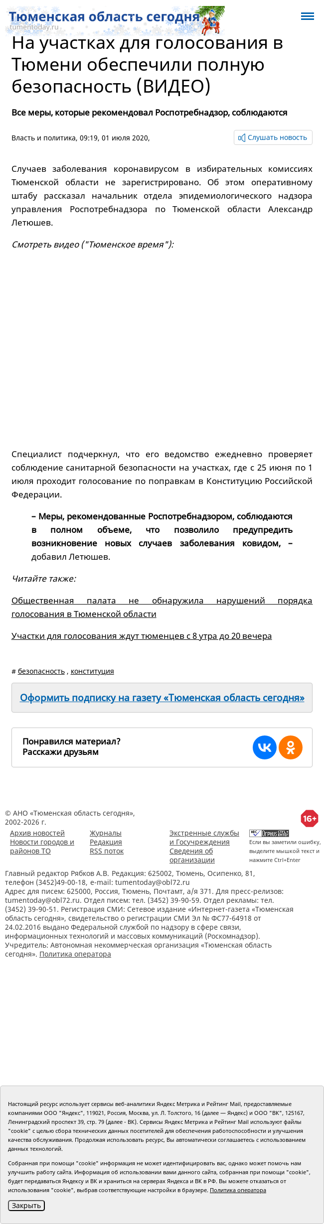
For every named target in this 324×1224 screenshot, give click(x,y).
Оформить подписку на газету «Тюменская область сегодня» (162, 697)
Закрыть (26, 1205)
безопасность (41, 671)
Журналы (106, 833)
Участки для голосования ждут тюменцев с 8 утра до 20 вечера (141, 635)
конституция (92, 671)
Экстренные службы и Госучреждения (204, 837)
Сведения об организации (192, 855)
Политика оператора (75, 954)
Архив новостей (37, 833)
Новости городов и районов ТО (42, 846)
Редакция (106, 842)
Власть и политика (43, 137)
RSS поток (107, 851)
